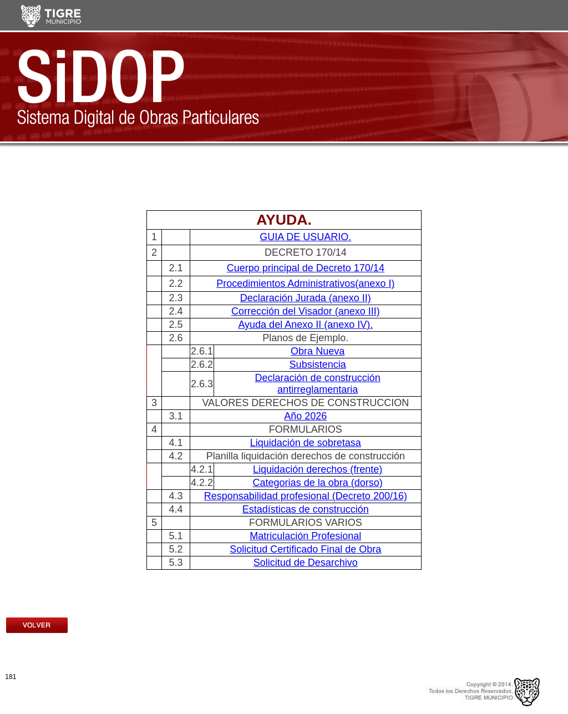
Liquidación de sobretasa (305, 442)
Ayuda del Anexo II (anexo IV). (305, 324)
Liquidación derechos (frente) (317, 469)
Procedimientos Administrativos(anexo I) (305, 283)
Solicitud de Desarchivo (305, 562)
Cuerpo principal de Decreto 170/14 (305, 268)
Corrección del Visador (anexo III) (305, 311)
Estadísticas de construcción (305, 509)
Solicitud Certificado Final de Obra (305, 549)
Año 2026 (305, 416)
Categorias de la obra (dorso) (318, 482)
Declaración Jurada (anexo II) (305, 297)
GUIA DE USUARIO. (305, 236)
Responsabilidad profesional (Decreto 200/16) (305, 496)
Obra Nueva (317, 351)
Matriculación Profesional (305, 535)
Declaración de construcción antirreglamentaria (318, 383)
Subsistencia (318, 364)
